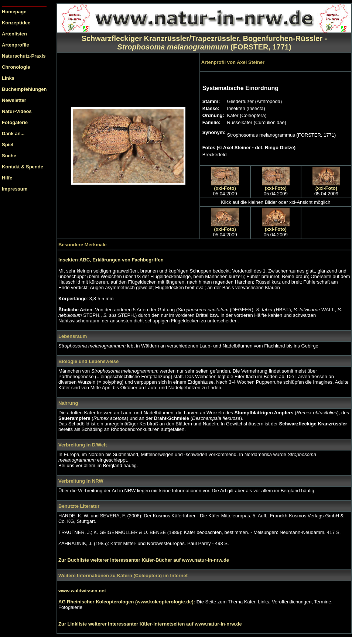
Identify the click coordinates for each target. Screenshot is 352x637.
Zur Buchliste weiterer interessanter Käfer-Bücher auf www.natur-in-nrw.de (143, 560)
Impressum (14, 189)
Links (8, 78)
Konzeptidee (16, 22)
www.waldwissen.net (82, 590)
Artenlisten (14, 34)
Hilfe (7, 178)
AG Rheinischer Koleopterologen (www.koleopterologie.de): (127, 602)
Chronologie (16, 67)
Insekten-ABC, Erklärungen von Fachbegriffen (111, 260)
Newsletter (14, 100)
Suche (9, 155)
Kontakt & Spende (22, 166)
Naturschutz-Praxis (23, 56)
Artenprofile (15, 45)
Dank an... (13, 133)
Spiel (7, 144)
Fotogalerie (15, 122)
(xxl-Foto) (225, 188)
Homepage (14, 11)
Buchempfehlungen (24, 89)
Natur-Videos (17, 111)
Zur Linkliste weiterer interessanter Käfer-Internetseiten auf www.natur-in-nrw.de (150, 624)
